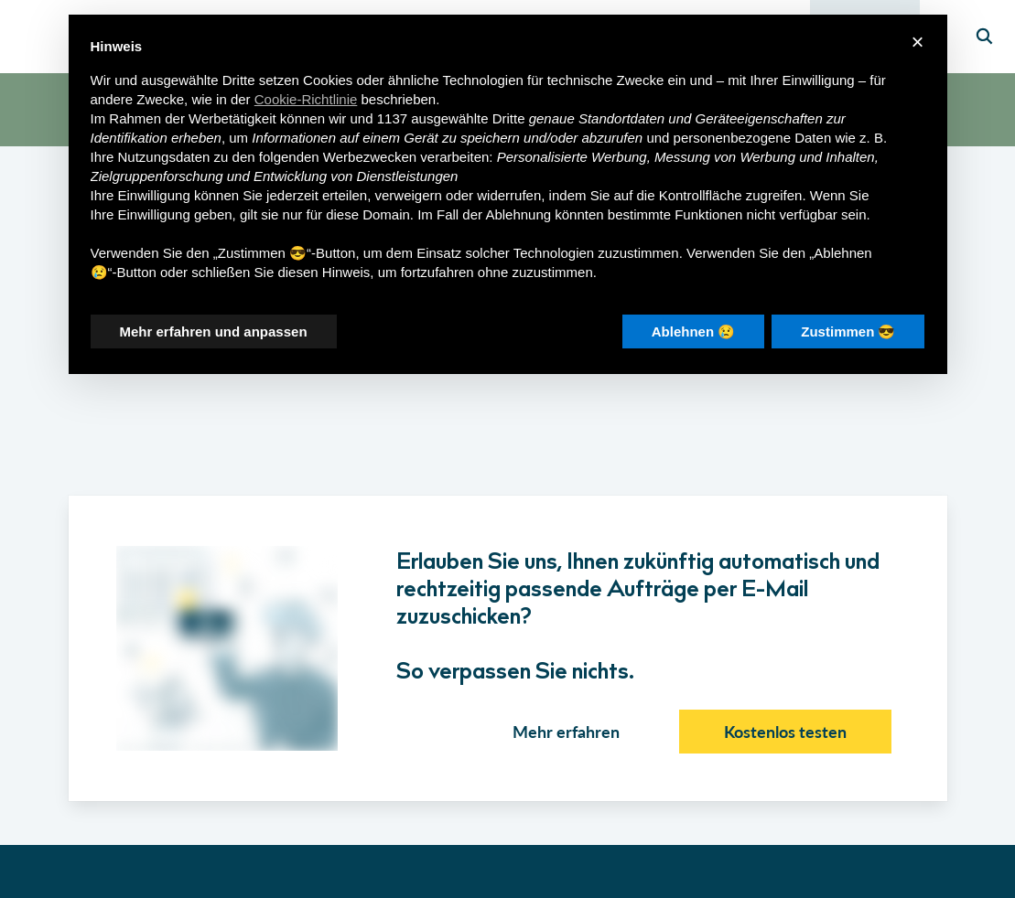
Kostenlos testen (785, 732)
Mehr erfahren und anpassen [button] (214, 331)
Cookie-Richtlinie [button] (306, 99)
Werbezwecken (369, 157)
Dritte (508, 118)
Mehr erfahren (566, 732)
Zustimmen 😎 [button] (848, 331)
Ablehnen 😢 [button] (694, 331)
